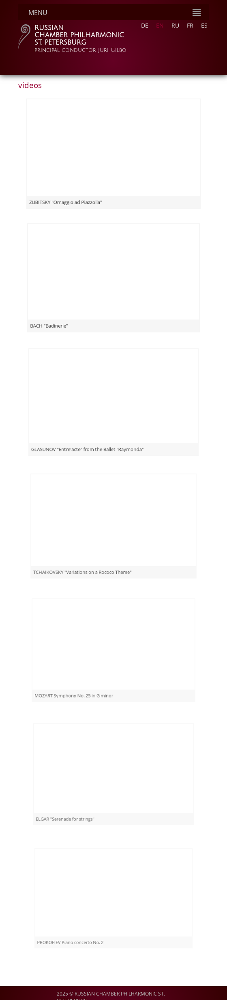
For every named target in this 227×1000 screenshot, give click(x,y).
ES (204, 25)
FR (190, 25)
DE (144, 25)
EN (160, 25)
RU (175, 25)
